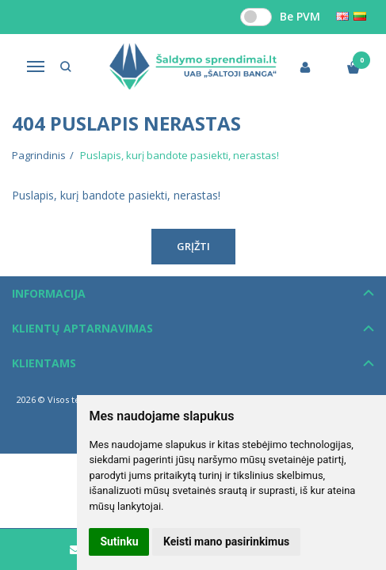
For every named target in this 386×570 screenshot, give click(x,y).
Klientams (44, 362)
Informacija (49, 293)
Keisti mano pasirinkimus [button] (226, 541)
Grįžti (193, 246)
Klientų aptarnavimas (82, 328)
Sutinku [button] (119, 541)
